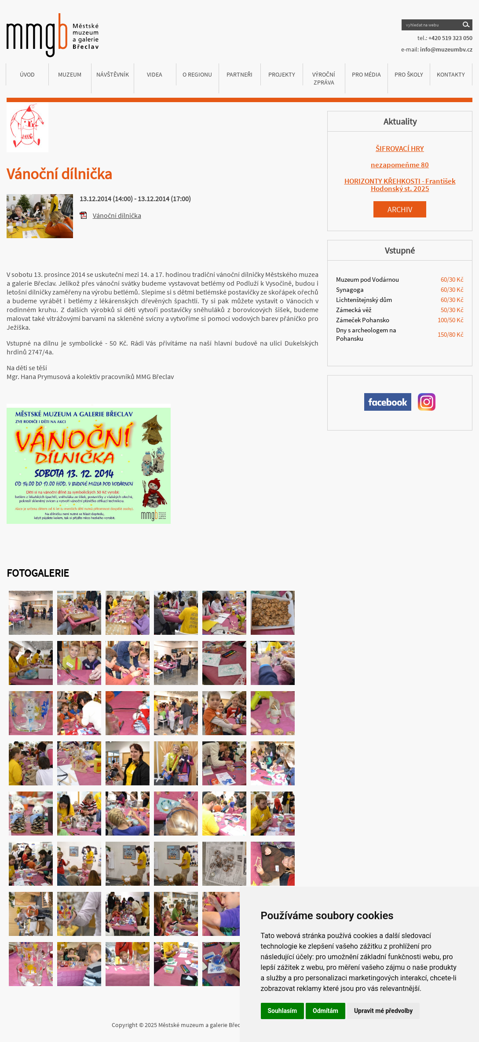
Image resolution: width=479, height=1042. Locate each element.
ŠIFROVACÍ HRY (400, 148)
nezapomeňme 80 (400, 164)
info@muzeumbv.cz (446, 49)
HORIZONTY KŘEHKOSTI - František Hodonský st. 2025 (400, 184)
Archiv (400, 209)
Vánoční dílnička (117, 215)
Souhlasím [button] (282, 1010)
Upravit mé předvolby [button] (383, 1010)
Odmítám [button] (325, 1010)
